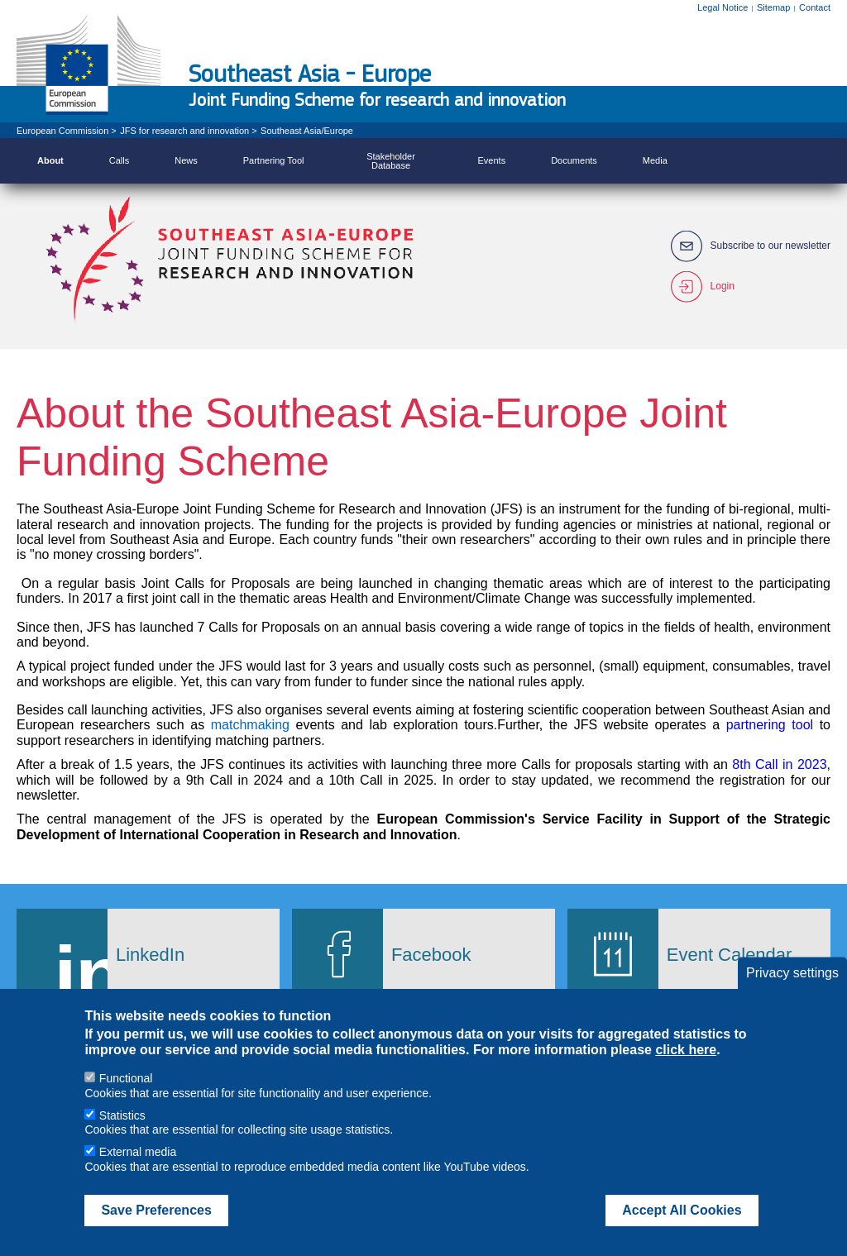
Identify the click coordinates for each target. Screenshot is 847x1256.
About (50, 160)
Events (492, 160)
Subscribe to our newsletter (770, 246)
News (186, 160)
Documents (574, 160)
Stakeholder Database (390, 160)
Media (655, 160)
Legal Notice (722, 7)
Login (723, 286)
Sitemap (773, 7)
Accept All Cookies (681, 1230)
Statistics (122, 1135)
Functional (126, 1098)
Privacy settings (792, 993)
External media (137, 1171)
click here (685, 1070)
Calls (119, 160)
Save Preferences (156, 1230)
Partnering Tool (273, 160)
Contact (814, 7)
